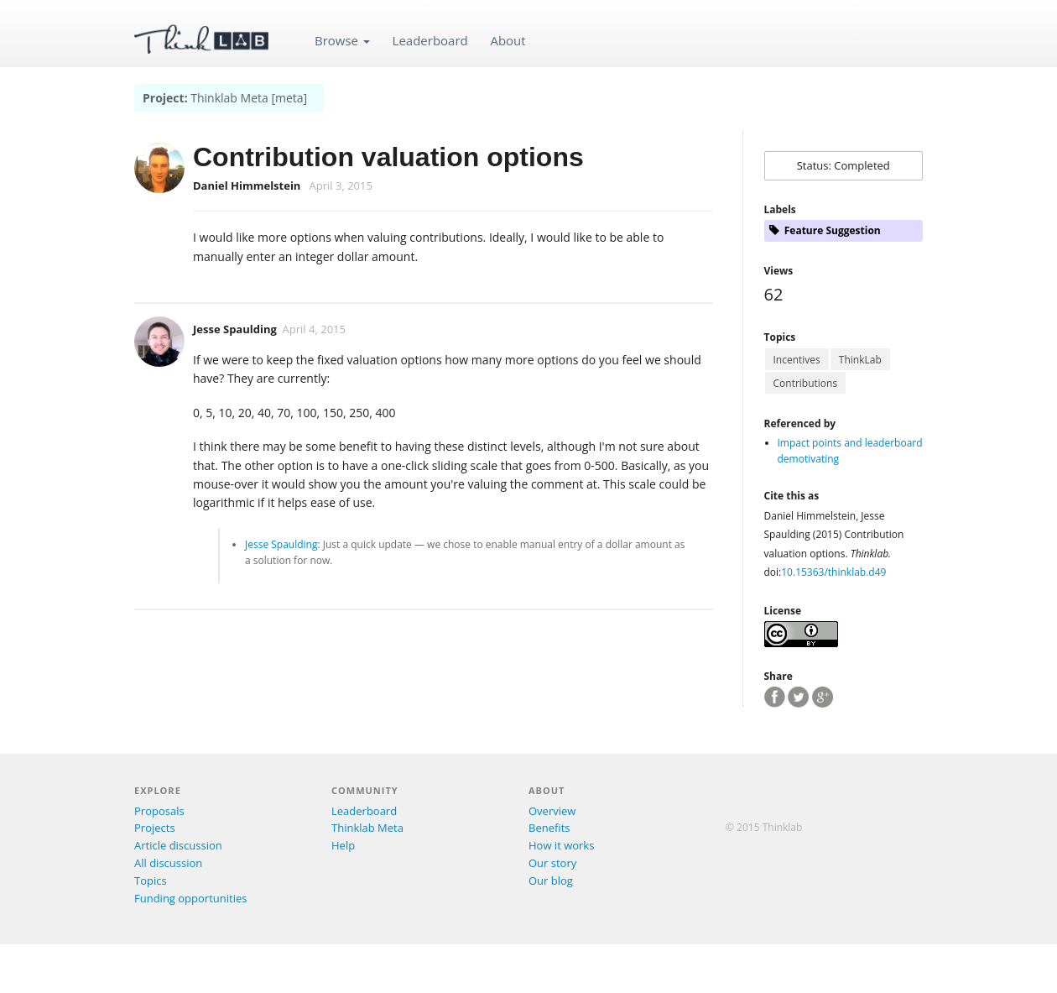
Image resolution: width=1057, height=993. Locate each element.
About (507, 40)
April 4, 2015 (314, 329)
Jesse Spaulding (235, 329)
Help (343, 845)
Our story (552, 862)
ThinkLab (860, 360)
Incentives (796, 360)
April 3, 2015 (341, 185)
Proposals (159, 810)
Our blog (550, 880)
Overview (551, 810)
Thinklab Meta (367, 827)
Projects (154, 827)
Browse (342, 40)
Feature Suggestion (825, 230)
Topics (150, 880)
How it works (561, 845)
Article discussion (178, 845)
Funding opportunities (190, 898)
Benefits (549, 827)
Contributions (805, 383)
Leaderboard (430, 40)
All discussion (168, 862)
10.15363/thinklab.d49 (833, 572)
